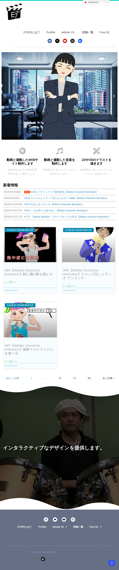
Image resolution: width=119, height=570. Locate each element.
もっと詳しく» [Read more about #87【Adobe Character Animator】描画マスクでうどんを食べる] (11, 361)
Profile (50, 32)
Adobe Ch (68, 32)
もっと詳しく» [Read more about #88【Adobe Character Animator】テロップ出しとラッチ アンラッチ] (69, 286)
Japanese (91, 2)
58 (60, 378)
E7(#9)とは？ (32, 32)
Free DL (105, 32)
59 (74, 378)
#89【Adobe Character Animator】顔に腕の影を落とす (29, 272)
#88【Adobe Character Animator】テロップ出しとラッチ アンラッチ (87, 274)
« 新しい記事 (12, 378)
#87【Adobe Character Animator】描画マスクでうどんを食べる (29, 349)
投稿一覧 (87, 32)
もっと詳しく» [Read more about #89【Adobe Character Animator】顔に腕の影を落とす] (11, 282)
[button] (5, 96)
